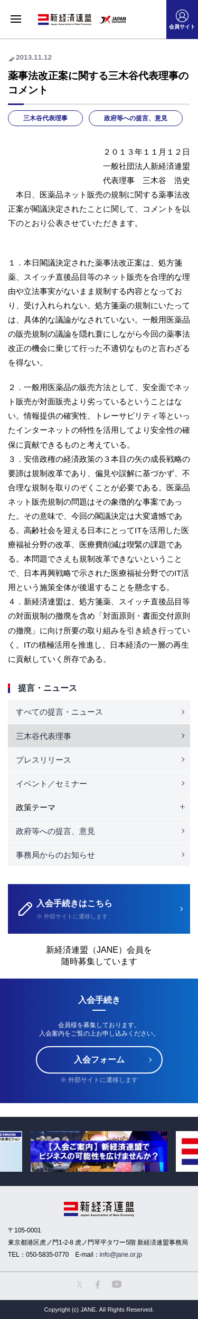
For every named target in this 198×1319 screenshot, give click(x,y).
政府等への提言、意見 (135, 118)
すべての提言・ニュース (59, 711)
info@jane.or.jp (121, 1254)
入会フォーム (99, 1059)
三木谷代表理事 (45, 118)
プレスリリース (43, 759)
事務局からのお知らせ (55, 854)
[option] (99, 1151)
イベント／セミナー (51, 783)
